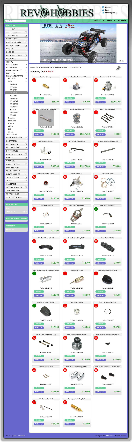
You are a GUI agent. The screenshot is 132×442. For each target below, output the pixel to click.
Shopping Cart (12, 204)
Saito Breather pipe (46, 77)
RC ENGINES (41, 68)
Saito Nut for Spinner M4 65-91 (107, 270)
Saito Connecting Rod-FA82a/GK (46, 109)
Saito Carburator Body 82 (107, 77)
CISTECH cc (110, 436)
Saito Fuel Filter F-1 (77, 173)
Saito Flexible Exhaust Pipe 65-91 (108, 141)
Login (107, 10)
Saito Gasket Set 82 (108, 173)
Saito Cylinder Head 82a (77, 109)
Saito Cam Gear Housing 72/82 (77, 77)
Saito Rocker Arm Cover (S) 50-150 (76, 367)
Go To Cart (11, 211)
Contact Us (10, 229)
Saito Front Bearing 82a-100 (45, 173)
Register (108, 7)
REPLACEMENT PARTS (57, 68)
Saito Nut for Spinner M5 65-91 (46, 302)
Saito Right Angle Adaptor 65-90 (76, 334)
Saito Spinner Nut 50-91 (46, 399)
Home (32, 68)
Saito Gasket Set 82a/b (46, 205)
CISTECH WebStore (19, 436)
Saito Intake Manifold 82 (107, 205)
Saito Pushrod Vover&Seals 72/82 (46, 334)
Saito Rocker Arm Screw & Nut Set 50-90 (108, 367)
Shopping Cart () (111, 13)
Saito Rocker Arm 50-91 (46, 367)
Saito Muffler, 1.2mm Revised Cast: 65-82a (45, 270)
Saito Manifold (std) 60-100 (46, 238)
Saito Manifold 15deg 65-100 (76, 238)
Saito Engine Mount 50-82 (46, 141)
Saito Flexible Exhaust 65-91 (76, 141)
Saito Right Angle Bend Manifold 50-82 (107, 334)
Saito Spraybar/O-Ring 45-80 (76, 399)
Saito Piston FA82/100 (76, 302)
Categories (10, 25)
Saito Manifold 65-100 (107, 238)
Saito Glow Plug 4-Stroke (76, 205)
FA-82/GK (78, 68)
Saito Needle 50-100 (77, 270)
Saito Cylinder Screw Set (107, 109)
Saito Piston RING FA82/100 (107, 302)
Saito (70, 68)
